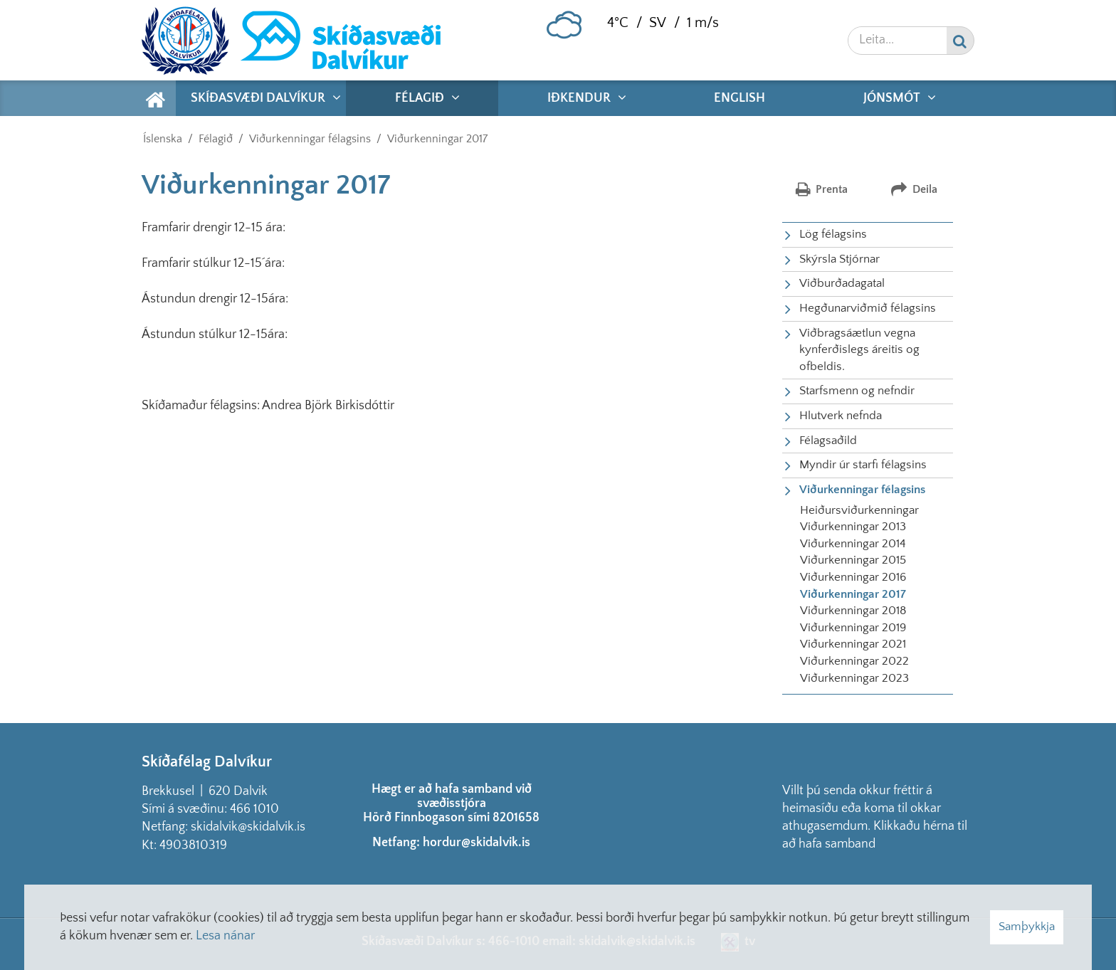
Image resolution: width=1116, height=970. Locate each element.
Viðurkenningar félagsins (310, 138)
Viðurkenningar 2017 (437, 138)
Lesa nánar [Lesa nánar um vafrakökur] (225, 936)
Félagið (216, 138)
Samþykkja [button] (1027, 926)
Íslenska (162, 138)
